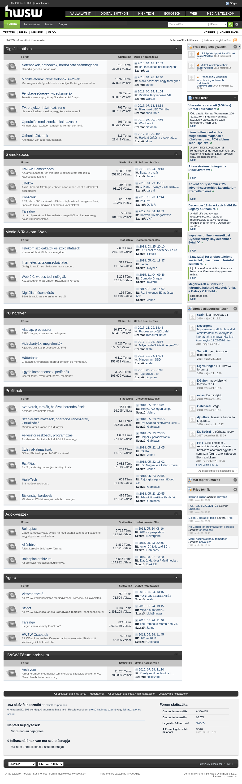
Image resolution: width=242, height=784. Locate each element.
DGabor (202, 380)
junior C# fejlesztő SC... (155, 546)
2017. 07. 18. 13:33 (150, 105)
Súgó (231, 3)
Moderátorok (97, 693)
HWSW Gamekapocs (38, 169)
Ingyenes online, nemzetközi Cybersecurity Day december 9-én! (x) (209, 239)
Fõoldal (27, 773)
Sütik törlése (40, 773)
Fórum (12, 24)
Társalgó (28, 211)
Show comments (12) (207, 464)
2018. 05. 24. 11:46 (151, 620)
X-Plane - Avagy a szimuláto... (159, 186)
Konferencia (229, 32)
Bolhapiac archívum (37, 559)
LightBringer (206, 366)
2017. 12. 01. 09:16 (150, 342)
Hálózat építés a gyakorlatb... (158, 137)
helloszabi (153, 677)
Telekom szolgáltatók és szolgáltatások (51, 248)
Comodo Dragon (151, 278)
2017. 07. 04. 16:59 (151, 211)
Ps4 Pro (145, 201)
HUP (29, 3)
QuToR (151, 204)
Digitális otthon (18, 49)
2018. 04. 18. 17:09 (150, 63)
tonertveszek (206, 529)
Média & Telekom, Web (26, 232)
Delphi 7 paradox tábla (202, 517)
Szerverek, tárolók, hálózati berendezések (53, 407)
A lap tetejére (13, 773)
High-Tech (29, 479)
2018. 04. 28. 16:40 (150, 77)
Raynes (152, 268)
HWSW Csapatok (35, 634)
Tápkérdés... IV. (149, 373)
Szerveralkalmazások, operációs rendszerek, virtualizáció (55, 421)
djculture (203, 417)
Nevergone (204, 325)
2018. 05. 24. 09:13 (151, 169)
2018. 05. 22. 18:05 (151, 447)
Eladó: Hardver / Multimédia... (159, 560)
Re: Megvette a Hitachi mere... (160, 465)
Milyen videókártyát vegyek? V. (159, 345)
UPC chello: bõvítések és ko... (160, 250)
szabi (200, 314)
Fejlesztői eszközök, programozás (47, 435)
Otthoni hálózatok (35, 136)
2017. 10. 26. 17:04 (150, 355)
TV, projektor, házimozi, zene (43, 107)
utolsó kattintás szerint (102, 709)
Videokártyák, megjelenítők (42, 343)
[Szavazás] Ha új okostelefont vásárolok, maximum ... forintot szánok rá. (211, 260)
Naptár (49, 24)
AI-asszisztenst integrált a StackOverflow (207, 168)
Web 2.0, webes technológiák (44, 277)
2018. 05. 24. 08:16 (151, 528)
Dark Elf (151, 564)
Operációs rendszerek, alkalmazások (49, 122)
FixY (200, 442)
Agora (10, 577)
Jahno (150, 85)
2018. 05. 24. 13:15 (151, 606)
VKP (149, 218)
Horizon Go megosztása (155, 215)
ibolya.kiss (205, 541)
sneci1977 (152, 113)
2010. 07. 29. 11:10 (151, 669)
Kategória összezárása (177, 49)
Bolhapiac (29, 529)
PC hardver (15, 313)
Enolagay (194, 508)
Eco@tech (29, 464)
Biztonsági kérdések (37, 495)
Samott (202, 351)
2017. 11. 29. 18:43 (150, 327)
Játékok (27, 183)
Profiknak (13, 390)
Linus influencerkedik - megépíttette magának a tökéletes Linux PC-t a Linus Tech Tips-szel (208, 138)
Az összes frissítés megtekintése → (218, 471)
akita (149, 141)
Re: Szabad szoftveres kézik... (160, 423)
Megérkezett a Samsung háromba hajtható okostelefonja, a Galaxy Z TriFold (212, 287)
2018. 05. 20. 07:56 (150, 120)
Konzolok (29, 197)
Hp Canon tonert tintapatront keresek (211, 526)
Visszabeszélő (32, 594)
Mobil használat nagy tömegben (207, 538)
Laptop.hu (120, 773)
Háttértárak (30, 358)
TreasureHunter (156, 335)
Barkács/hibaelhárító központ (158, 67)
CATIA (145, 451)
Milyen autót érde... (152, 610)
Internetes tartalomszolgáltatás (45, 262)
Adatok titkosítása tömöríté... (158, 497)
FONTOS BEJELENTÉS (203, 505)
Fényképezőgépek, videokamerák (47, 93)
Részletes (237, 24)
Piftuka (151, 254)
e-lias (201, 395)
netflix (144, 264)
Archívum (29, 669)
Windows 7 (146, 123)
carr (148, 70)
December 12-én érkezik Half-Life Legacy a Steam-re (212, 207)
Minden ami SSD (150, 359)
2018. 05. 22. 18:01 (151, 405)
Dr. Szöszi (204, 431)
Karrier (210, 32)
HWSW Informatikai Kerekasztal (25, 40)
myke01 (152, 282)
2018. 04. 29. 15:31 (151, 183)
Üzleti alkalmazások (37, 449)
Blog (52, 32)
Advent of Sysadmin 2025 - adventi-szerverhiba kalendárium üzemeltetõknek (212, 187)
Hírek (23, 32)
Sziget (26, 608)
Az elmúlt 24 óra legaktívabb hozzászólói (131, 693)
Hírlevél (37, 32)
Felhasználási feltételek (183, 40)
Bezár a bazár (197, 496)
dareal (151, 190)
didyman (221, 496)
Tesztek (9, 32)
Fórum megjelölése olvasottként (67, 773)
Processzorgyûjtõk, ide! (154, 331)
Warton (150, 98)
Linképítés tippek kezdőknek (218, 53)
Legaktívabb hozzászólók (173, 693)
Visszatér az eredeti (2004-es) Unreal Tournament (209, 107)
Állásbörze (30, 545)
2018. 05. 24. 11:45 (151, 634)
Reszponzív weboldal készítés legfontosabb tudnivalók (212, 80)
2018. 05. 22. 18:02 (151, 461)
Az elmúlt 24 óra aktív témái (70, 693)
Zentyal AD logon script (156, 408)
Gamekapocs (42, 3)
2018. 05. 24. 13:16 (151, 592)
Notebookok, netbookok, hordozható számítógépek (60, 65)
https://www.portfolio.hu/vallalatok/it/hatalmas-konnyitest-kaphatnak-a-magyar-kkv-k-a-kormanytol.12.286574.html (215, 335)
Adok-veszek (16, 514)
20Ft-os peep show (152, 532)
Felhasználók (32, 24)
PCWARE (134, 773)
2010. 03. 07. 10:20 (151, 557)
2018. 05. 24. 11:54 (150, 91)
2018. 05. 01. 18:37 (151, 260)
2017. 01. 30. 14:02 (151, 289)
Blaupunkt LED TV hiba (154, 109)
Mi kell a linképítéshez (214, 64)
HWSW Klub (148, 638)
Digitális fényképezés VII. (155, 95)
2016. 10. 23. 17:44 (151, 197)
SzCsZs (200, 723)
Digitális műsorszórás (38, 293)
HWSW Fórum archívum (27, 655)
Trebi (230, 517)
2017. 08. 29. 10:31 (150, 134)
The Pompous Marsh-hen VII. (159, 624)
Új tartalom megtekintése (216, 40)
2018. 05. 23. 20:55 (151, 419)
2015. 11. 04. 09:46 (151, 274)
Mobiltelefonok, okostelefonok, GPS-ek (51, 79)
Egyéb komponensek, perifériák (45, 372)
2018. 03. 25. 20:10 (151, 246)
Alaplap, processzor (37, 329)
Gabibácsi (204, 406)
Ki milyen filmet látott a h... (157, 673)
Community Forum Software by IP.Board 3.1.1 (210, 773)
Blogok (63, 24)
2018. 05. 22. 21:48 (150, 370)
